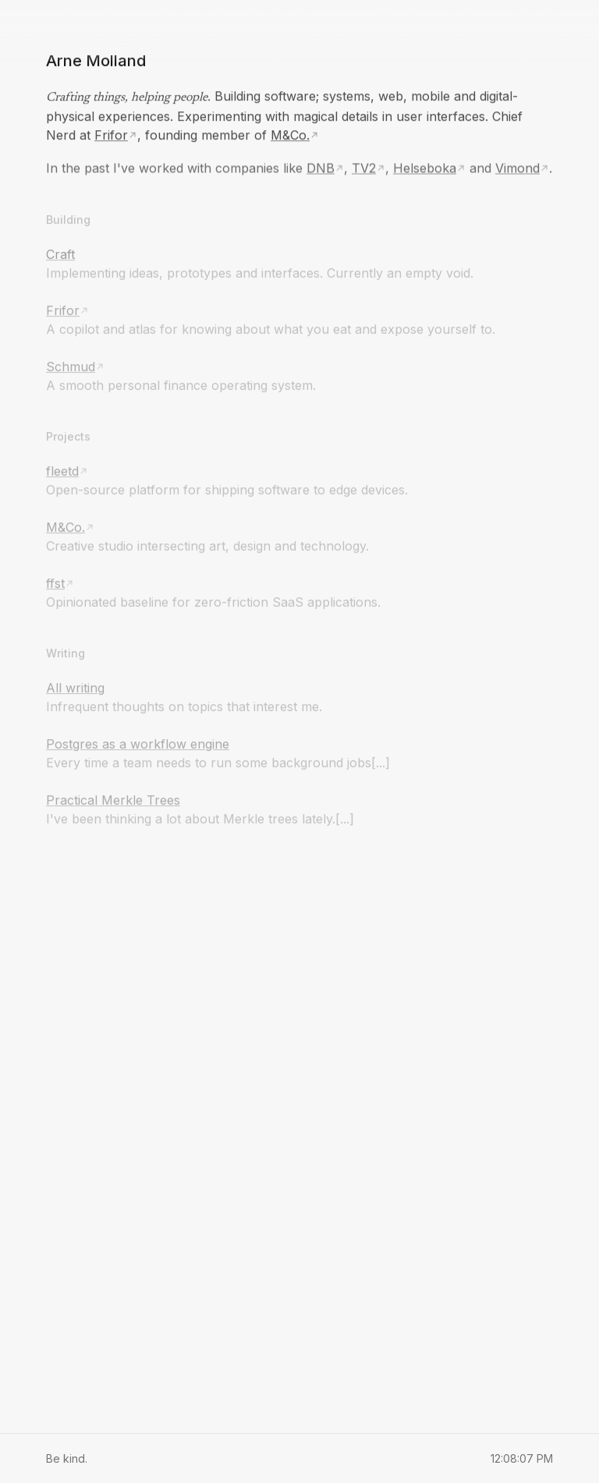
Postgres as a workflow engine (137, 742)
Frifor (111, 134)
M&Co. (290, 134)
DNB (321, 167)
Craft (60, 252)
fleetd (62, 469)
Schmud (70, 365)
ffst (55, 581)
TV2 (364, 167)
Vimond (517, 167)
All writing (75, 686)
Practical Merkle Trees (113, 798)
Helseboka (424, 167)
